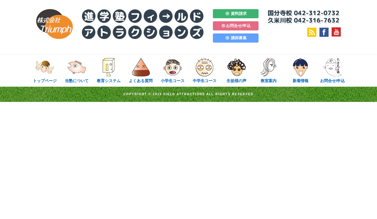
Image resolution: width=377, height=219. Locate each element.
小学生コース (172, 70)
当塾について (77, 70)
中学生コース (204, 70)
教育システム (109, 70)
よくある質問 (140, 70)
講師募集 (236, 38)
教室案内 (268, 70)
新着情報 (300, 70)
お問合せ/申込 (236, 25)
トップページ (45, 70)
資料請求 (236, 13)
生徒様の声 (236, 70)
